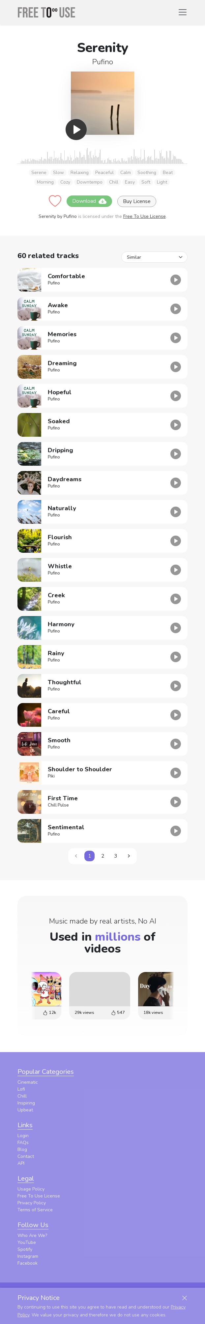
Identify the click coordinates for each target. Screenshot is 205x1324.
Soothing (146, 172)
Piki (51, 776)
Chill (113, 182)
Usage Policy (30, 1189)
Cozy (65, 182)
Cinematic (27, 1082)
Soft (145, 182)
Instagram (27, 1256)
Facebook (27, 1263)
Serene (38, 172)
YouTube (26, 1242)
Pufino (102, 62)
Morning (45, 182)
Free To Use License (144, 216)
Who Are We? (32, 1235)
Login (23, 1136)
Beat (168, 172)
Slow (58, 172)
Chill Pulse (58, 805)
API (20, 1163)
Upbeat (25, 1110)
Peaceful (104, 172)
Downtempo (89, 182)
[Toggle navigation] (183, 12)
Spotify (24, 1249)
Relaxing (80, 172)
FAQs (23, 1142)
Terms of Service (35, 1210)
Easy (130, 182)
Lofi (21, 1089)
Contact (25, 1156)
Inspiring (26, 1103)
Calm (125, 172)
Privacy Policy (31, 1203)
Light (162, 182)
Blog (22, 1149)
